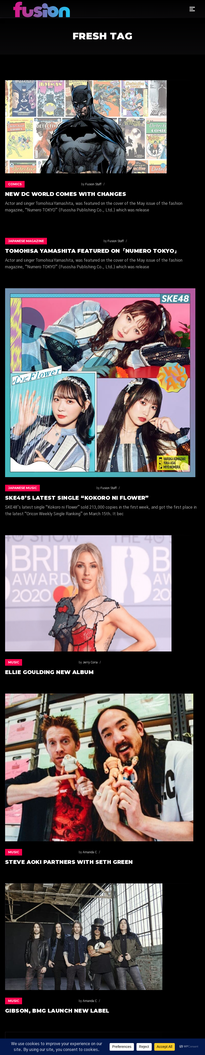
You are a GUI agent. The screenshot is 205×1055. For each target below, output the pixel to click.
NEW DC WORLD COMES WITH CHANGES (65, 194)
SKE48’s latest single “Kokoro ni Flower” (77, 498)
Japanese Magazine (26, 241)
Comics (15, 184)
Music (13, 662)
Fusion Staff (41, 184)
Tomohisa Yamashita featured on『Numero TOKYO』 (92, 251)
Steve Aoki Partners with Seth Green (69, 862)
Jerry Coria (37, 662)
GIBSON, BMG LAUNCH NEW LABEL (57, 1011)
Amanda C (37, 852)
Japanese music (22, 488)
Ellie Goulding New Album (49, 672)
